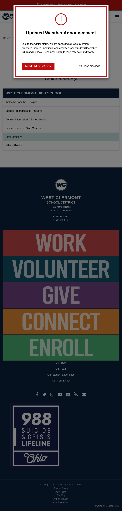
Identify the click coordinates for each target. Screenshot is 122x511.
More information (38, 66)
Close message (91, 66)
